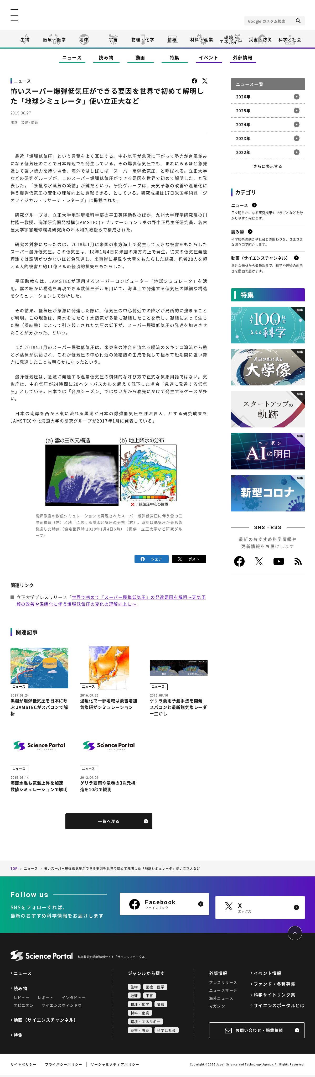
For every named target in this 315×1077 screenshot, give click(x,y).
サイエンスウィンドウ (62, 1007)
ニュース (72, 57)
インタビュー (74, 999)
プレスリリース (223, 984)
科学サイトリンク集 (274, 997)
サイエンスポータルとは (279, 1008)
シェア (151, 558)
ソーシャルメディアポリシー (115, 1066)
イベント (209, 57)
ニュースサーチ (223, 992)
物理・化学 (142, 39)
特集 (174, 57)
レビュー (22, 999)
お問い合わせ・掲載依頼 (259, 1032)
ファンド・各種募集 (274, 986)
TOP (14, 871)
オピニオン (24, 1007)
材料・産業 (201, 39)
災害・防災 (260, 39)
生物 (25, 39)
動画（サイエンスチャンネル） (46, 1022)
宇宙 (113, 39)
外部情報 (243, 57)
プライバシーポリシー (63, 1066)
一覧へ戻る (109, 824)
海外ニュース (221, 1000)
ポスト (189, 558)
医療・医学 (54, 39)
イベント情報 (268, 975)
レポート (46, 999)
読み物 (106, 57)
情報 (172, 39)
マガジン (217, 1008)
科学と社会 (290, 39)
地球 (84, 39)
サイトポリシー (24, 1066)
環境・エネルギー (146, 1023)
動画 (140, 57)
